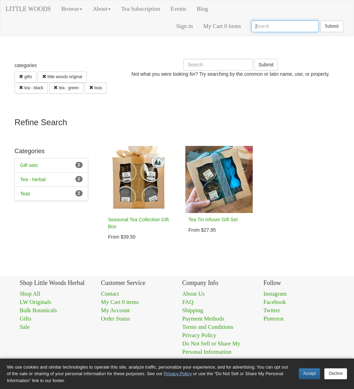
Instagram (275, 293)
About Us (193, 293)
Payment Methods (203, 318)
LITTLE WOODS (28, 9)
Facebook (274, 302)
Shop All (30, 293)
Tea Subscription (140, 9)
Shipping (192, 310)
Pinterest (273, 318)
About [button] (102, 9)
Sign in (184, 26)
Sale (25, 327)
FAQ (187, 302)
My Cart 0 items (222, 26)
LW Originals (35, 302)
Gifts (25, 318)
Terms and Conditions (207, 327)
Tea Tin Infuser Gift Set (212, 219)
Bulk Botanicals (38, 310)
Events (178, 9)
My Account (115, 310)
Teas (25, 193)
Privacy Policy (199, 335)
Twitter (271, 310)
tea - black (31, 87)
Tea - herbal (33, 179)
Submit (332, 26)
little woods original (62, 76)
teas (95, 87)
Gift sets (29, 165)
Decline (336, 373)
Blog (202, 9)
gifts (25, 76)
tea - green (66, 87)
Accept (309, 373)
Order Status (115, 318)
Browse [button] (71, 9)
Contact (110, 293)
